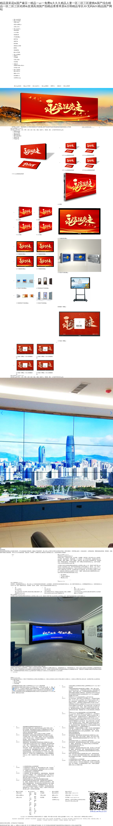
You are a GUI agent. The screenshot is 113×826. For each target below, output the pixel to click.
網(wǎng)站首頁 (17, 19)
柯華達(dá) (84, 816)
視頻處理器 (16, 50)
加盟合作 (16, 64)
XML (72, 816)
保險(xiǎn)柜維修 (49, 818)
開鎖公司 (73, 820)
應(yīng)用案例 (17, 54)
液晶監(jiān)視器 (17, 45)
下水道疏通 (44, 820)
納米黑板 (16, 43)
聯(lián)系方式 (17, 71)
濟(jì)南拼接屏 (33, 818)
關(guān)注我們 (91, 791)
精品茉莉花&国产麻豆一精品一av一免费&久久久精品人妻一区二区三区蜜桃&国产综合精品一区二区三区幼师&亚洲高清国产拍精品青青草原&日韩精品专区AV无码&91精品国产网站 (56, 6)
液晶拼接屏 (16, 30)
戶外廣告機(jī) (17, 37)
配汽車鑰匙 (70, 818)
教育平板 (16, 39)
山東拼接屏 (27, 818)
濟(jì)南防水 (55, 820)
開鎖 (70, 820)
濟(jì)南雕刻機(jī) (57, 818)
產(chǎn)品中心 (17, 28)
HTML (68, 816)
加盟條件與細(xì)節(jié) (19, 65)
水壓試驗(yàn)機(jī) (86, 818)
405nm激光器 (64, 818)
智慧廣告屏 (16, 34)
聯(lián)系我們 (17, 69)
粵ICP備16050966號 (52, 816)
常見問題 (16, 61)
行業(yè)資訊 (16, 59)
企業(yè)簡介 (16, 22)
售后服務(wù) (17, 75)
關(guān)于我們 (17, 20)
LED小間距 (16, 32)
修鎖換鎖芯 (66, 820)
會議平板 (16, 41)
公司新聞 (16, 57)
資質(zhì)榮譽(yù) (17, 24)
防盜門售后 (50, 820)
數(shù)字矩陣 (17, 52)
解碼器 (15, 48)
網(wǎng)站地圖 (61, 816)
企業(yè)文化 (16, 26)
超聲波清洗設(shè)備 (77, 818)
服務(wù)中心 (17, 73)
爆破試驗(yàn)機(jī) (95, 818)
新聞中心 (16, 56)
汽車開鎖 (61, 820)
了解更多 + (64, 574)
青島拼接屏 (39, 818)
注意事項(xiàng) (17, 77)
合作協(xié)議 (17, 67)
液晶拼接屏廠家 (21, 818)
